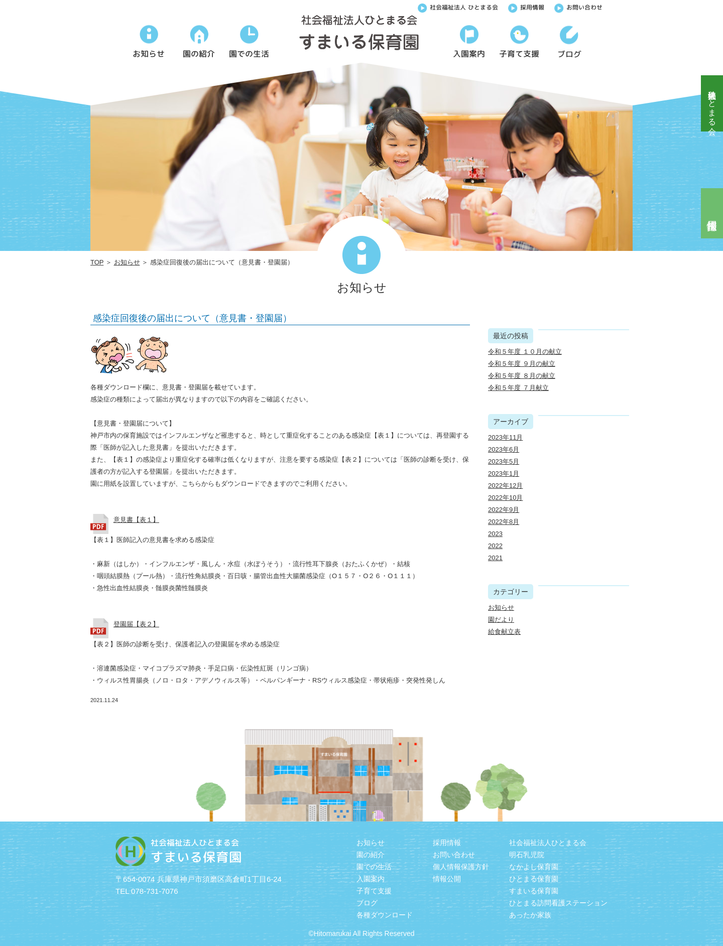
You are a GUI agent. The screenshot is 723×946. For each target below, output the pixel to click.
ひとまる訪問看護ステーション (558, 903)
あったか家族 (530, 915)
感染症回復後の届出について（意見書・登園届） (192, 318)
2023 (495, 533)
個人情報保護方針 (461, 867)
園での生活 (374, 867)
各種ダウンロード (384, 915)
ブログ (367, 903)
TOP (96, 262)
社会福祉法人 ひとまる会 (458, 6)
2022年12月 (505, 485)
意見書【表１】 (136, 519)
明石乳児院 (526, 855)
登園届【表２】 (136, 624)
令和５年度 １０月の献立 (525, 351)
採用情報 (526, 6)
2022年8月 (503, 521)
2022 (495, 546)
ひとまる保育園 (533, 879)
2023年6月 (503, 449)
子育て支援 (374, 891)
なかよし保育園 (533, 867)
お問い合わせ (578, 6)
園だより (501, 619)
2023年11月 (505, 437)
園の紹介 (370, 855)
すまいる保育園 (533, 891)
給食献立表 (504, 631)
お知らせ (127, 262)
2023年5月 (503, 461)
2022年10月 (505, 497)
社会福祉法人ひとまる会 (712, 103)
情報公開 (447, 879)
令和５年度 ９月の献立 (521, 363)
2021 (495, 558)
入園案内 (370, 879)
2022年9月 (503, 509)
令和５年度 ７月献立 (518, 387)
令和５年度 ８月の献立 (521, 375)
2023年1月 (503, 473)
